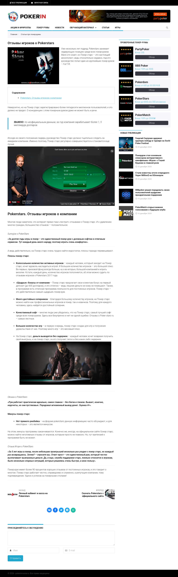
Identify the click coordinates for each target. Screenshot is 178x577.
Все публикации (18, 3)
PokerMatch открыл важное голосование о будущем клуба (150, 208)
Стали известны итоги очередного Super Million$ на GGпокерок (152, 173)
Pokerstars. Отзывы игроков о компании (40, 98)
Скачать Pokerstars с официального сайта (93, 494)
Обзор (152, 57)
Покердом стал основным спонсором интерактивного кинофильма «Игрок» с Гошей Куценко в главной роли (150, 159)
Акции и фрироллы (21, 27)
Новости (59, 27)
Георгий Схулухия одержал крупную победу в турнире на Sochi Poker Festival (152, 141)
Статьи (105, 27)
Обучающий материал (82, 27)
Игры (117, 27)
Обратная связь (39, 3)
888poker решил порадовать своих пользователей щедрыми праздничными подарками (152, 192)
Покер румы (43, 27)
